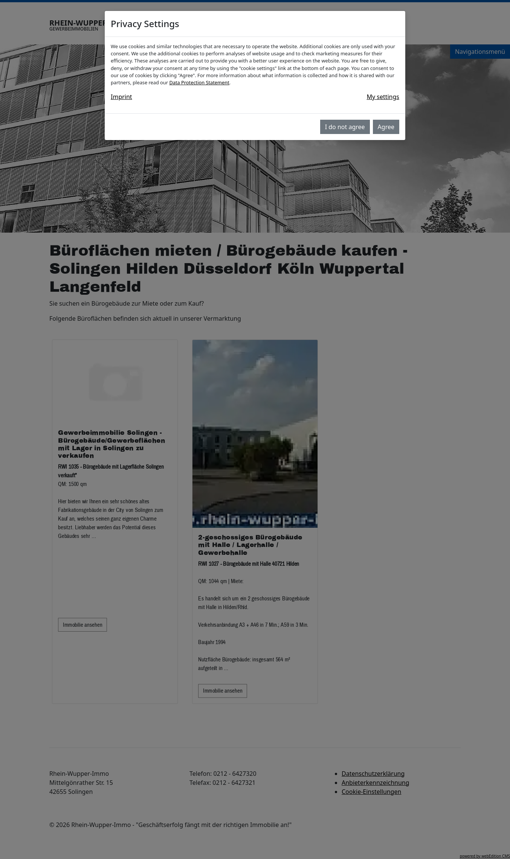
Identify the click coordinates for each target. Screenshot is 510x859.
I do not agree (345, 127)
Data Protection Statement (199, 82)
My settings (382, 97)
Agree (386, 127)
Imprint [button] (121, 97)
